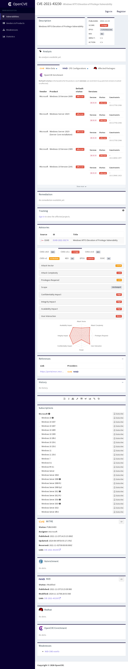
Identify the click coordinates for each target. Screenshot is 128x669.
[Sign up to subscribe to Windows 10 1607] (118, 426)
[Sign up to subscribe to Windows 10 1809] (118, 430)
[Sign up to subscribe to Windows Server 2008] (118, 479)
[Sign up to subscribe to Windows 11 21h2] (118, 454)
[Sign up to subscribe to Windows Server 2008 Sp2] (118, 487)
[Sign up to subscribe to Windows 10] (118, 418)
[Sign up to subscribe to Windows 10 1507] (118, 422)
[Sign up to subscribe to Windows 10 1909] (118, 434)
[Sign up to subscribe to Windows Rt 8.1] (118, 467)
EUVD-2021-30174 (60, 240)
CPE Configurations (75, 68)
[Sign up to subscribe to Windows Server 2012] (118, 491)
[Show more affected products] (81, 186)
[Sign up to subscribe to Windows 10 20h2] (118, 438)
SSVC (105, 258)
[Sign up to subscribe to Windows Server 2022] (118, 508)
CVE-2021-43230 (49, 3)
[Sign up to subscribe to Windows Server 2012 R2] (118, 495)
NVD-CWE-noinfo (52, 651)
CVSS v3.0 (92, 251)
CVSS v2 (50, 258)
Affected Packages (104, 68)
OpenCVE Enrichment (51, 74)
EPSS (87, 258)
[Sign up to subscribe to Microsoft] (118, 413)
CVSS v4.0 (47, 251)
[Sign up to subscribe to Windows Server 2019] (118, 503)
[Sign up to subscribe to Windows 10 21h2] (118, 446)
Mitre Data (48, 68)
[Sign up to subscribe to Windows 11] (118, 450)
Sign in (108, 11)
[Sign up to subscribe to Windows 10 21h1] (118, 442)
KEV (69, 258)
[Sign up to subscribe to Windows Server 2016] (118, 499)
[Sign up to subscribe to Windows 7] (118, 458)
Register (121, 11)
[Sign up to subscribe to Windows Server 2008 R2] (118, 483)
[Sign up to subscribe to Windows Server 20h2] (118, 512)
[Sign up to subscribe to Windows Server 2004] (118, 475)
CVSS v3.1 (70, 251)
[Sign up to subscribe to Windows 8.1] (118, 463)
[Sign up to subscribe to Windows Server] (118, 471)
